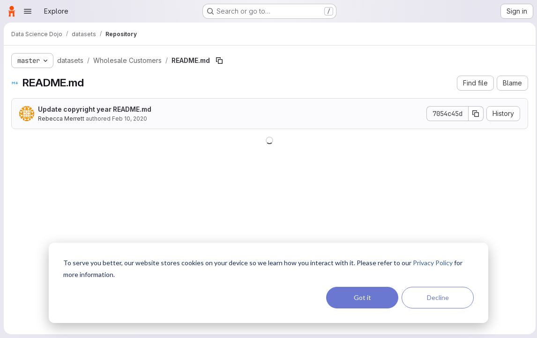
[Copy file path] (219, 60)
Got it (362, 297)
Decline (438, 297)
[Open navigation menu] (27, 11)
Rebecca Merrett (61, 118)
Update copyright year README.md (94, 109)
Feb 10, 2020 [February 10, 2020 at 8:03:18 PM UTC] (129, 118)
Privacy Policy (433, 263)
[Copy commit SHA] (473, 113)
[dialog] (268, 283)
